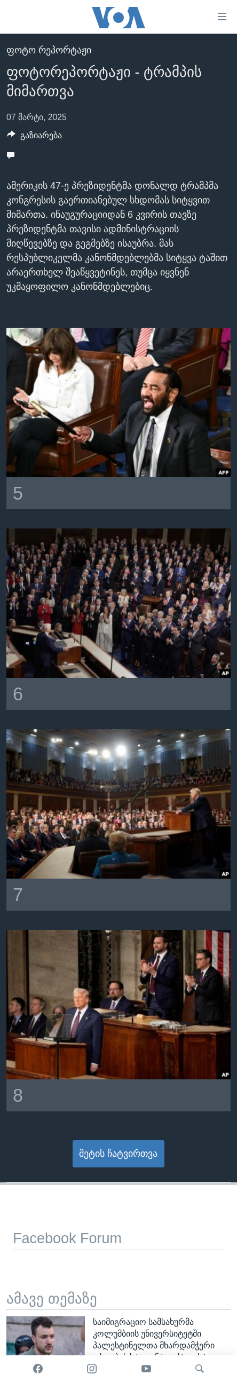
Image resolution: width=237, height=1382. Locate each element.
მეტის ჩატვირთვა (118, 1153)
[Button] (34, 138)
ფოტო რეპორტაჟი (48, 50)
